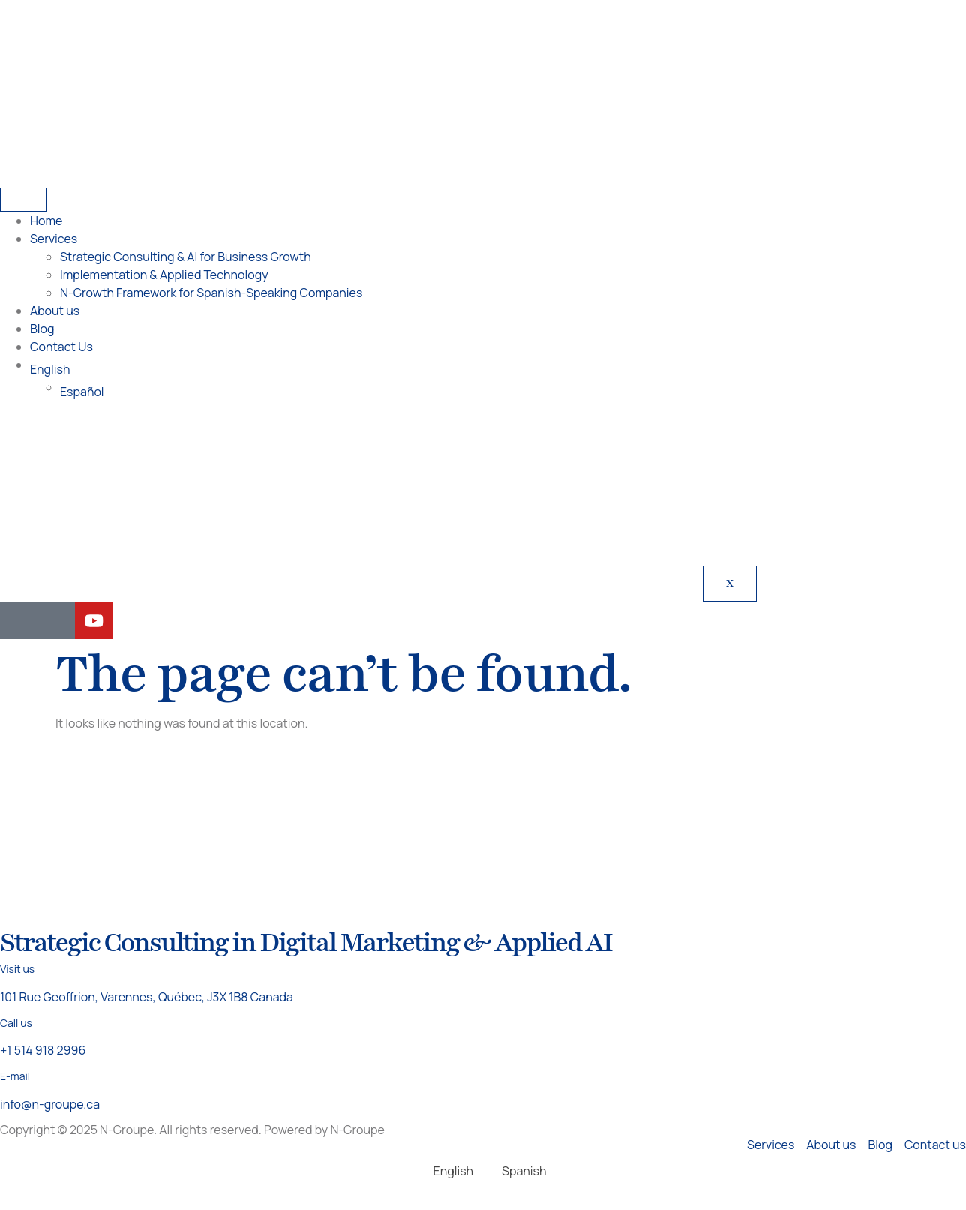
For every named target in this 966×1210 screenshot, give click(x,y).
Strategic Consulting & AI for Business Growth (185, 256)
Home (46, 220)
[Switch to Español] (513, 392)
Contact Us (61, 346)
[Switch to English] (446, 1170)
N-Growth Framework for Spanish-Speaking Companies (211, 292)
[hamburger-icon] (23, 200)
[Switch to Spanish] (517, 1170)
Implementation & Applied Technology (164, 274)
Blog (42, 328)
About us (55, 310)
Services (53, 238)
